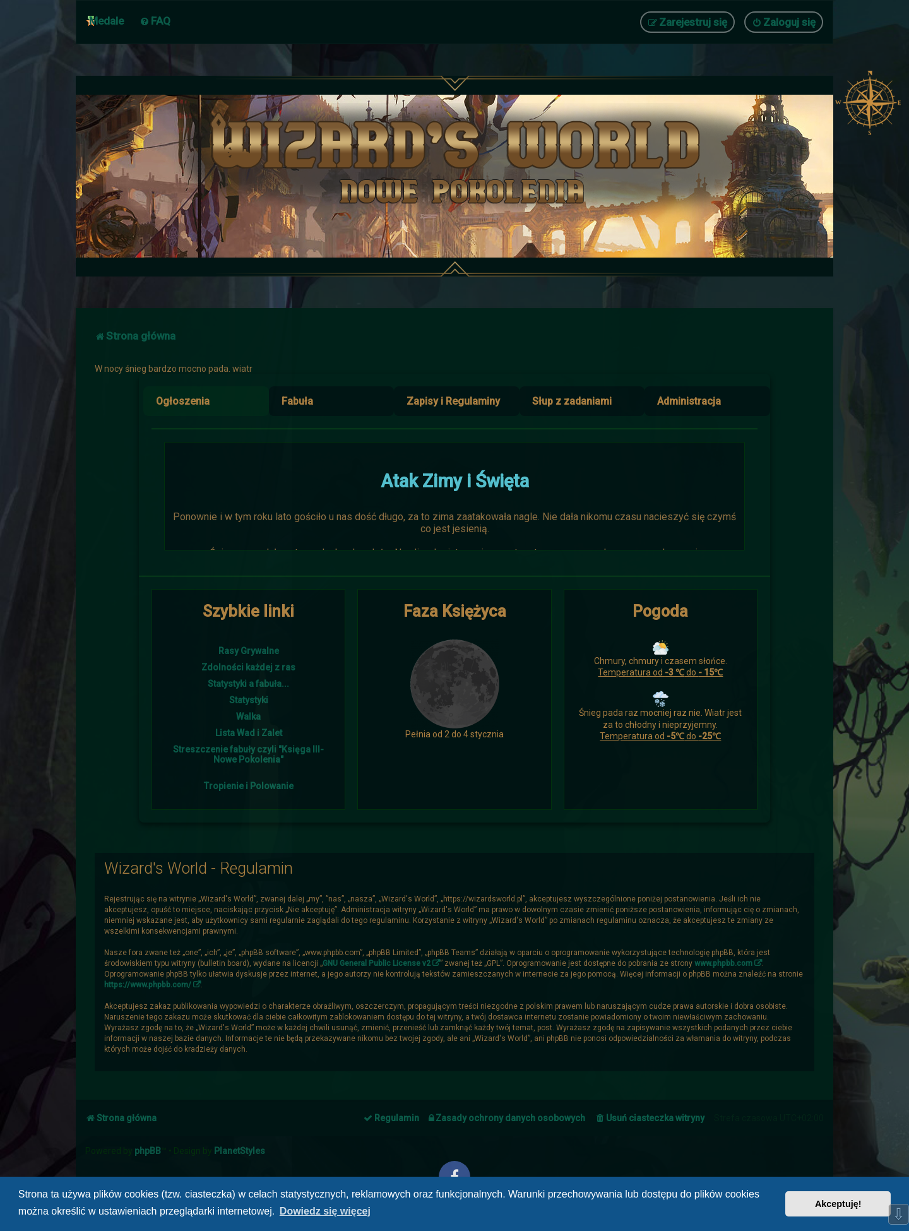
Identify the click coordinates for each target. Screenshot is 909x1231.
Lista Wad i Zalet (248, 733)
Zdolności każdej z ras (248, 667)
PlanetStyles (239, 1151)
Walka (248, 716)
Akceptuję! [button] (838, 1204)
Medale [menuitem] (106, 21)
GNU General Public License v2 (377, 963)
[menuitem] (155, 20)
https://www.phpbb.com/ (147, 984)
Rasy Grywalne (248, 651)
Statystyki (248, 700)
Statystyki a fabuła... (248, 684)
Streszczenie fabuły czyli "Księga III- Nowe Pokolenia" (248, 754)
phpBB (147, 1151)
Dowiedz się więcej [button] (325, 1211)
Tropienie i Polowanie (249, 786)
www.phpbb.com (723, 963)
